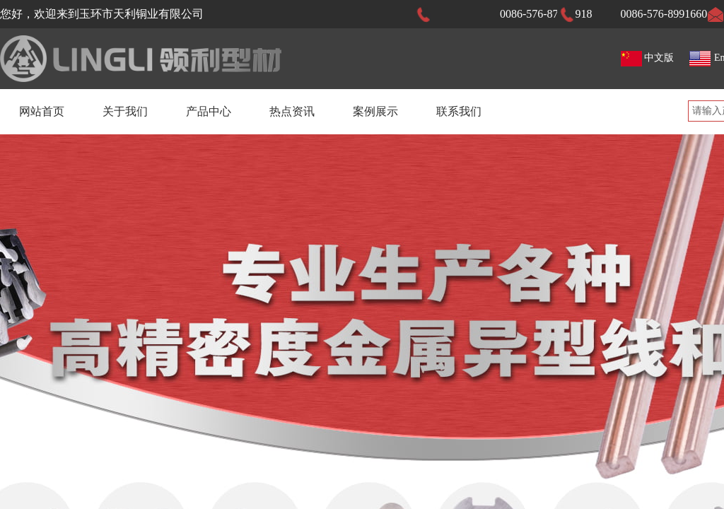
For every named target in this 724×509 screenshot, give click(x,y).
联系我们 (458, 111)
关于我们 (125, 111)
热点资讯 (292, 111)
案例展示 (375, 111)
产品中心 (208, 111)
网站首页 (41, 111)
